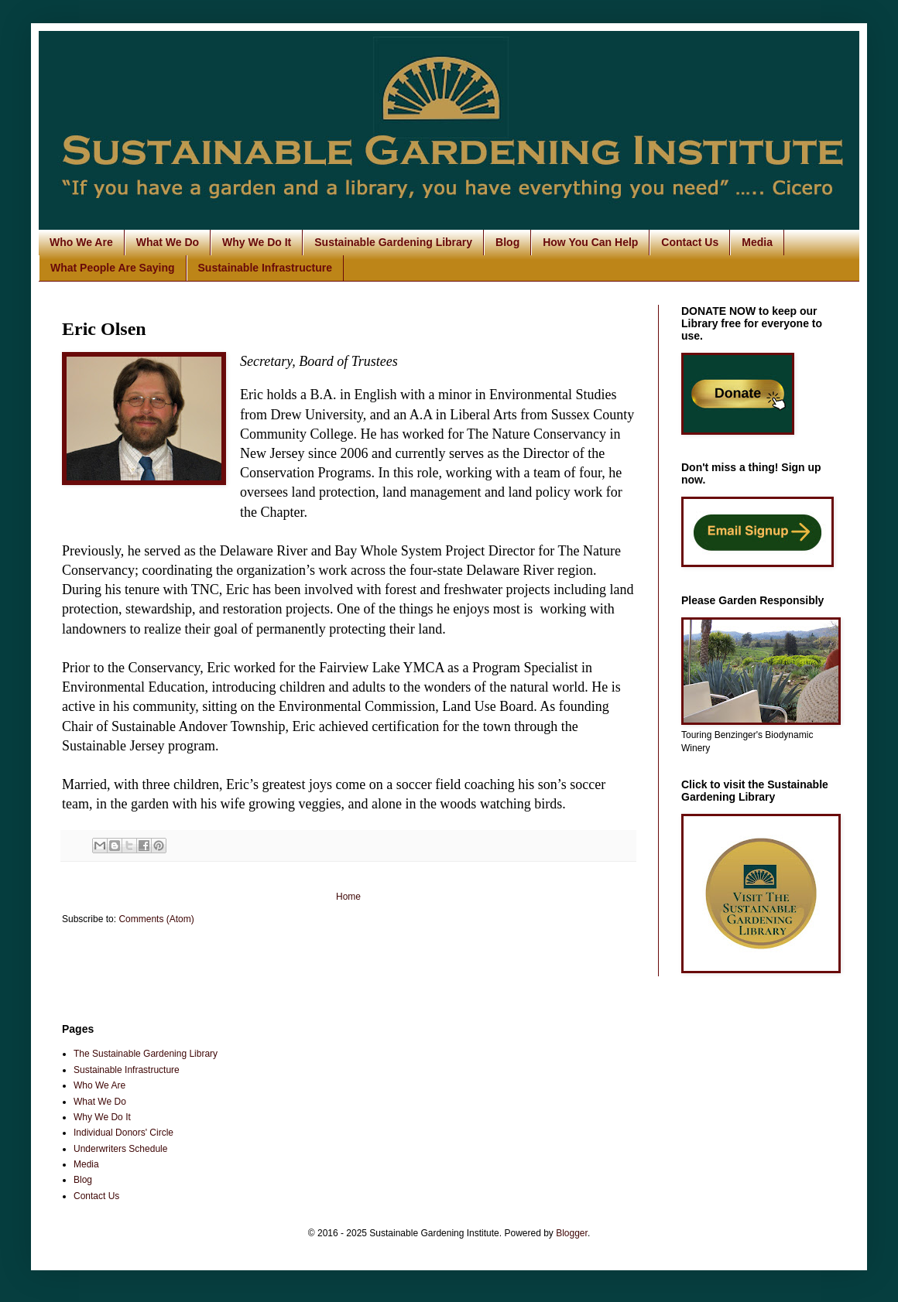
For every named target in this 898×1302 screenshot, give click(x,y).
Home (348, 896)
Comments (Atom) (156, 919)
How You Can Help (590, 242)
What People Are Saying (112, 267)
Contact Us (689, 242)
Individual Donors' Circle (123, 1132)
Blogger (572, 1233)
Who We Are (81, 242)
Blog (507, 242)
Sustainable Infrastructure (265, 267)
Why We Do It (256, 242)
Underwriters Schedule (120, 1148)
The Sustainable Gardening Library (146, 1053)
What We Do (167, 242)
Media (757, 242)
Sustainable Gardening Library (393, 242)
